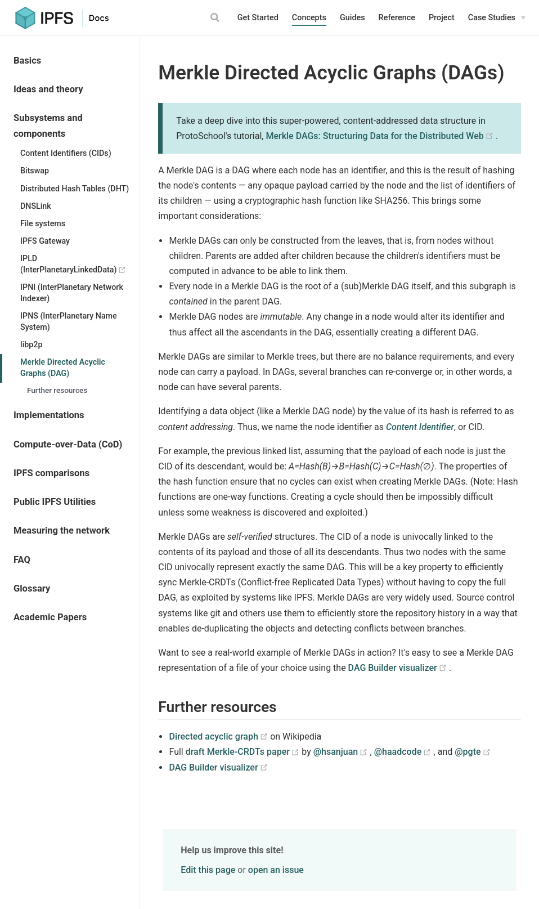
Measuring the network (62, 530)
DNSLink (35, 206)
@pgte (473, 751)
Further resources (57, 390)
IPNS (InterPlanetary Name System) (68, 321)
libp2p (31, 344)
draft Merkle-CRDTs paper (244, 751)
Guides (352, 18)
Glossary (32, 588)
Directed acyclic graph (219, 736)
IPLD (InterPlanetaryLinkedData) (80, 264)
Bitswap (34, 170)
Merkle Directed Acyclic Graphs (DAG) (62, 367)
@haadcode (404, 751)
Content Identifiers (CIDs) (65, 153)
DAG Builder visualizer (398, 667)
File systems (42, 223)
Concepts (309, 18)
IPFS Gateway (45, 240)
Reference (397, 18)
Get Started (258, 18)
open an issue (276, 870)
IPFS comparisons (51, 473)
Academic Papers (50, 617)
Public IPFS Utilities (55, 501)
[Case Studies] (496, 18)
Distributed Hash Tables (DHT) (74, 188)
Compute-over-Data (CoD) (68, 444)
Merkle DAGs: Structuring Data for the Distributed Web (381, 136)
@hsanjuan (341, 751)
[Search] (216, 17)
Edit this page (208, 870)
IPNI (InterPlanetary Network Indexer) (71, 293)
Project (442, 18)
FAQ (22, 559)
